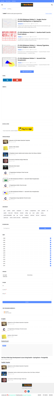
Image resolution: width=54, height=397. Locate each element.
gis (30, 213)
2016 (27, 259)
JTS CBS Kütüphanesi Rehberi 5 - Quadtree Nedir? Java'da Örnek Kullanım (34, 33)
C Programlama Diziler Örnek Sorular (18, 185)
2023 (27, 244)
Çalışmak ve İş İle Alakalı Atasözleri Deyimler (19, 140)
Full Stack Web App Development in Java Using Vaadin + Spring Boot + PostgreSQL (24, 357)
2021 (27, 248)
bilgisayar (20, 36)
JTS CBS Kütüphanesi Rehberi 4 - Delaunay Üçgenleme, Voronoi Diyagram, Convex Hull (33, 46)
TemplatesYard (12, 395)
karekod (21, 213)
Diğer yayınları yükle (27, 71)
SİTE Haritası (45, 395)
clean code (10, 213)
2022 (27, 246)
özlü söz (37, 215)
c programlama (33, 210)
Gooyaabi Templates (27, 395)
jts (47, 210)
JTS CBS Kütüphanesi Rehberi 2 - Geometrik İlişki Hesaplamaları (24, 178)
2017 (27, 257)
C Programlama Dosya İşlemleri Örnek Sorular (20, 198)
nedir (39, 210)
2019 (27, 252)
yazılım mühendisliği (7, 215)
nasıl (33, 213)
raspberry (27, 215)
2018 (27, 255)
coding (26, 213)
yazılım (13, 210)
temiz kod (32, 215)
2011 (27, 265)
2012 (27, 263)
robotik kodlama (25, 217)
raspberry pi (43, 215)
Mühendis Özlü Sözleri (14, 166)
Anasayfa (2, 1)
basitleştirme (20, 23)
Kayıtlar (6, 311)
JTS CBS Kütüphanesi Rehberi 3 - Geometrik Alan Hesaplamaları (32, 59)
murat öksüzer (27, 23)
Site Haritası (8, 1)
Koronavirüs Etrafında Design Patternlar (18, 159)
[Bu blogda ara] (21, 228)
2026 (27, 238)
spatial (5, 213)
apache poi (6, 217)
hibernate (16, 213)
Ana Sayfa (5, 275)
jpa (17, 215)
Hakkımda (14, 1)
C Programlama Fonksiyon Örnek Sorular (18, 172)
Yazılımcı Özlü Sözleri (14, 146)
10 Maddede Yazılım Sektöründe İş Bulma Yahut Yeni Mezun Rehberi (25, 153)
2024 (27, 242)
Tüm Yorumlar (7, 313)
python (37, 213)
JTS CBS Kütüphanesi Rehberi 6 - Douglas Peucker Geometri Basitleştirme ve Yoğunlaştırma (32, 20)
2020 (27, 250)
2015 (27, 261)
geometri (43, 210)
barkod (26, 210)
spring (42, 213)
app (14, 215)
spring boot (19, 210)
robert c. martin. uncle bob (15, 217)
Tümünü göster (48, 13)
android (8, 210)
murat (3, 359)
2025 (27, 240)
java (4, 210)
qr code (21, 215)
